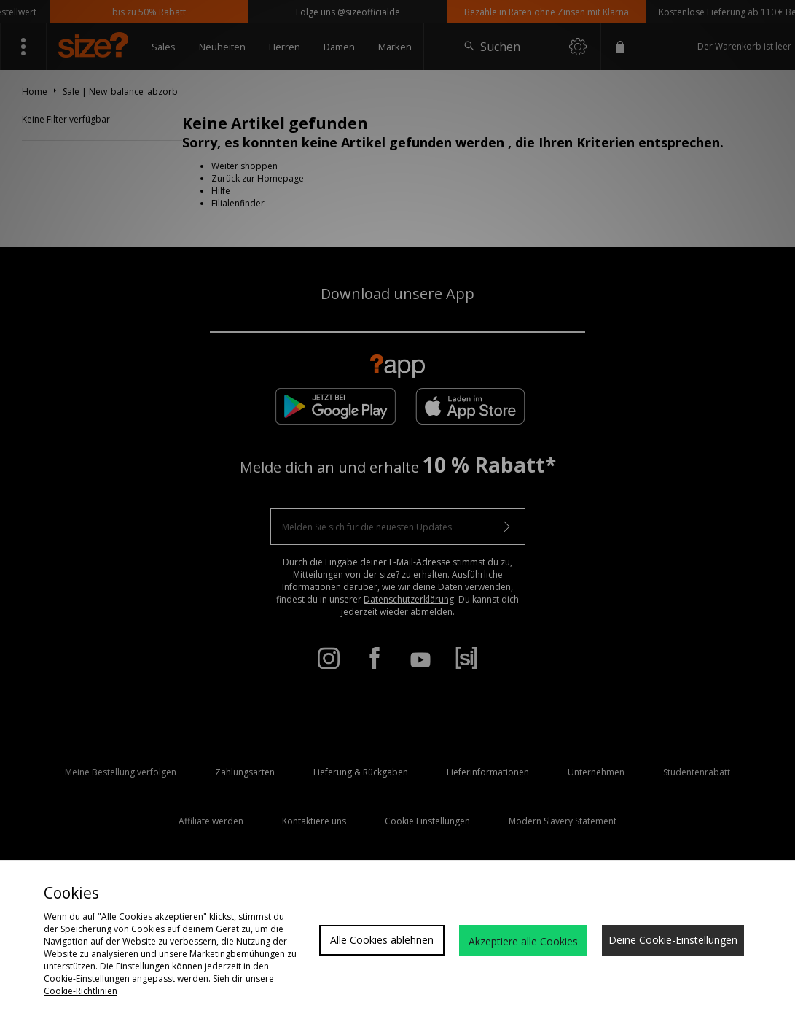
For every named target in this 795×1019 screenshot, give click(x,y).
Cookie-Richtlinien (80, 991)
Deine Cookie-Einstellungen (672, 940)
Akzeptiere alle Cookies (523, 941)
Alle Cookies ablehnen (382, 940)
